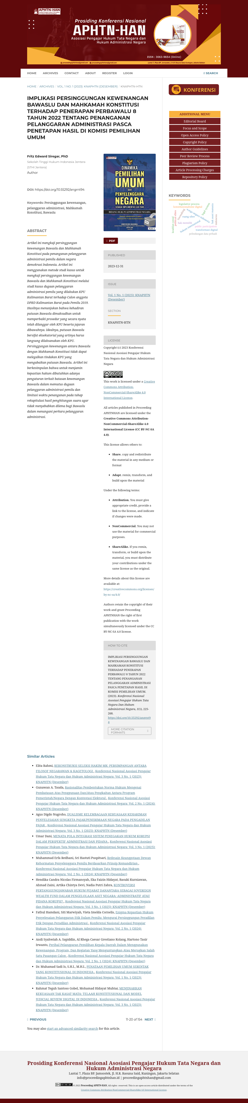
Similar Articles (41, 756)
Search (210, 73)
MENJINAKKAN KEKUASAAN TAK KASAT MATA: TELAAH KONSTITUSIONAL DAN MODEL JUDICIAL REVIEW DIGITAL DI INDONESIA (89, 993)
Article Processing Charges (195, 170)
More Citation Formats (122, 730)
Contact (71, 73)
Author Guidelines (195, 149)
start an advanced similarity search (72, 1028)
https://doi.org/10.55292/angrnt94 (59, 190)
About (90, 73)
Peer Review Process (195, 156)
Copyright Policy (195, 142)
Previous (38, 1019)
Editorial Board (195, 121)
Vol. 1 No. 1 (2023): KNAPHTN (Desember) (87, 86)
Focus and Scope (195, 128)
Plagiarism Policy (194, 163)
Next (149, 1019)
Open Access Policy (194, 135)
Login (128, 73)
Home (31, 73)
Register (109, 73)
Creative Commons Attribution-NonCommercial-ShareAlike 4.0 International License (124, 1089)
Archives (50, 73)
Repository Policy (194, 177)
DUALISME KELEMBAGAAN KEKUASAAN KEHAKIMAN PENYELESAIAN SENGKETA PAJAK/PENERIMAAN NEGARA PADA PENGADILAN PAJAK (93, 819)
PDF (111, 240)
